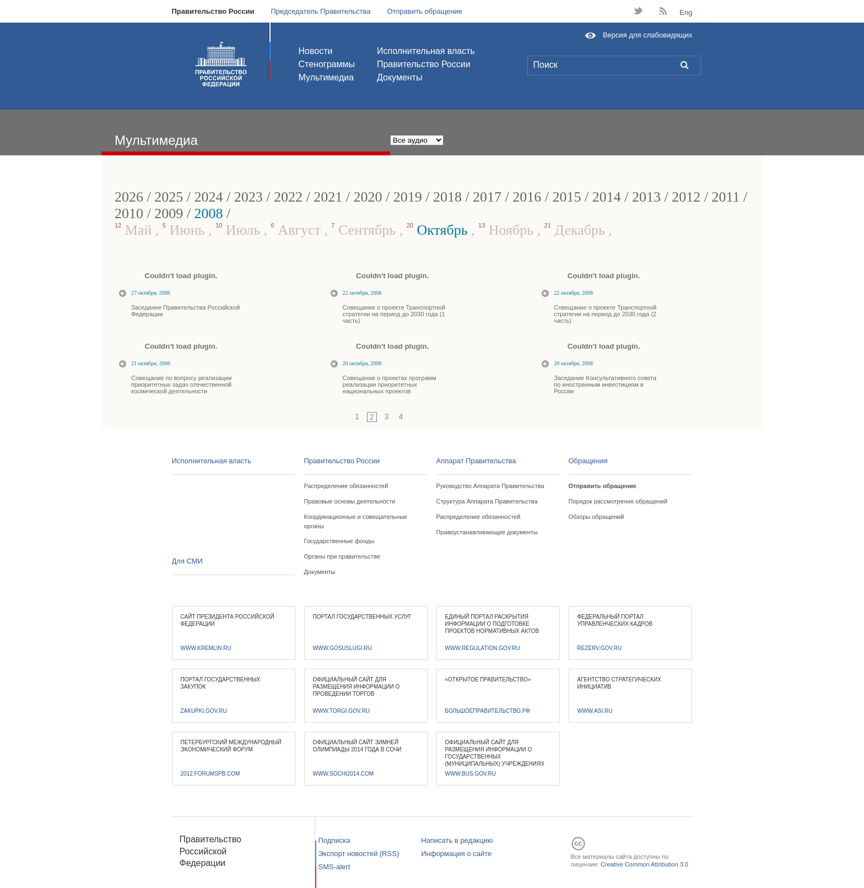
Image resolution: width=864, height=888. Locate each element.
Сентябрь (365, 230)
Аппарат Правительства (476, 461)
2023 (248, 197)
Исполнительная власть (426, 51)
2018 (447, 197)
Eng (685, 12)
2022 (288, 197)
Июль (239, 230)
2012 (686, 197)
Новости (316, 51)
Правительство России (213, 11)
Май (135, 230)
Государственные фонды (339, 541)
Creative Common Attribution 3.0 (644, 864)
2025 (168, 197)
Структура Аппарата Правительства (487, 501)
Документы (399, 77)
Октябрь (439, 230)
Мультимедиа (326, 77)
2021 (328, 197)
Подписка (334, 840)
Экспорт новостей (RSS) (358, 853)
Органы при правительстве (342, 556)
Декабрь (576, 230)
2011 (726, 197)
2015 (567, 197)
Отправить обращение (424, 11)
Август (298, 230)
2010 (129, 213)
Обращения (588, 461)
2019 (407, 197)
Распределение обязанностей (346, 486)
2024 (208, 197)
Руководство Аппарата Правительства (490, 486)
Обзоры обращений (596, 516)
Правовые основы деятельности (350, 501)
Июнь (185, 230)
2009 (168, 213)
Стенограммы (327, 64)
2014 (606, 197)
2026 (129, 197)
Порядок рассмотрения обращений (618, 501)
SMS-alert (334, 867)
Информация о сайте (456, 853)
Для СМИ (187, 561)
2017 (487, 197)
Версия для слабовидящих (648, 35)
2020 (367, 197)
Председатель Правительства (320, 11)
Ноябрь (507, 230)
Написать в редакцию (457, 840)
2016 (526, 197)
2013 (646, 197)
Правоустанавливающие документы (487, 532)
